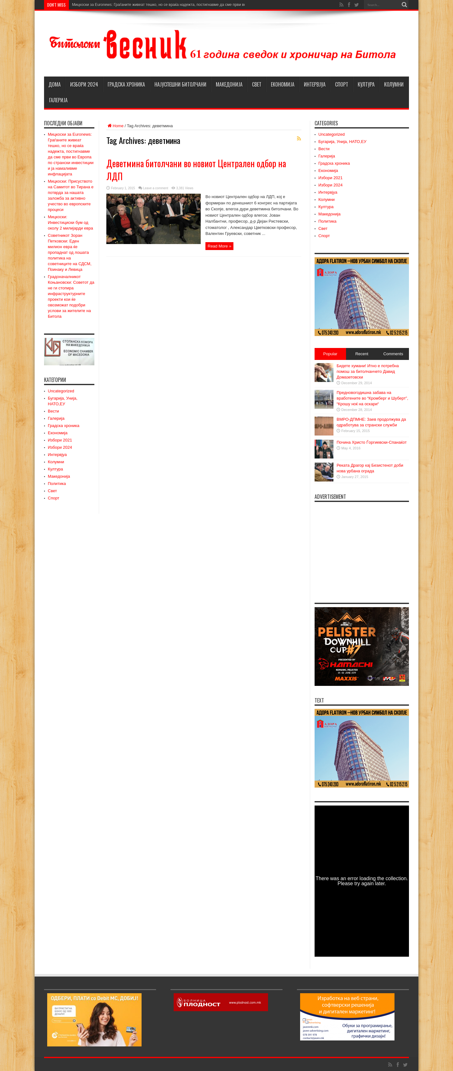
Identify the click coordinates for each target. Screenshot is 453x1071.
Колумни (394, 84)
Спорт (341, 84)
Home (115, 125)
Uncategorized (61, 391)
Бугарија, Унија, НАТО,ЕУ (342, 141)
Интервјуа (315, 84)
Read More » (219, 246)
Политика (57, 483)
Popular (330, 353)
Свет (256, 84)
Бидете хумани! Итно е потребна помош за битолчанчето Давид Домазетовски (368, 371)
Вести (53, 411)
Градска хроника (126, 84)
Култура (366, 84)
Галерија (58, 100)
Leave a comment (155, 188)
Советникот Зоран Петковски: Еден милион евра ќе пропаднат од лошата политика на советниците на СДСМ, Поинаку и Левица (70, 252)
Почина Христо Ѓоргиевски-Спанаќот (372, 442)
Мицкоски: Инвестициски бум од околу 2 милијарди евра (70, 222)
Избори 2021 (60, 440)
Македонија (229, 84)
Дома (54, 84)
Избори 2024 (84, 84)
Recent (361, 353)
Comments (393, 353)
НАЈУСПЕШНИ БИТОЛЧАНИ (180, 84)
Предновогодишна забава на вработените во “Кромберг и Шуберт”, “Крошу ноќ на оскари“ (372, 398)
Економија (282, 84)
